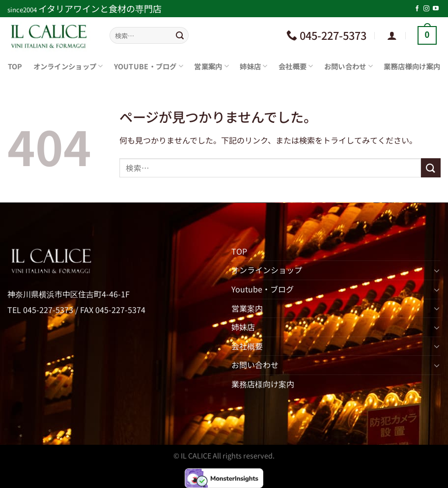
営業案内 (211, 66)
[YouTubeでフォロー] (436, 8)
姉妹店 (253, 66)
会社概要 (296, 66)
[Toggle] (437, 270)
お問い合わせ (348, 66)
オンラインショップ (68, 66)
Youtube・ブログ (149, 66)
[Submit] (179, 35)
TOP (15, 66)
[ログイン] (392, 35)
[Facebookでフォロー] (417, 8)
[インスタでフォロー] (426, 8)
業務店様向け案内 (412, 66)
